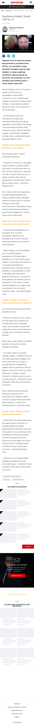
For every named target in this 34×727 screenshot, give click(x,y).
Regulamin (17, 703)
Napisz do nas (16, 575)
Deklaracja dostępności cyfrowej (17, 707)
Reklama (17, 717)
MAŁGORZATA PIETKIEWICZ (12, 476)
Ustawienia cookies (17, 713)
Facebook (3, 56)
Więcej (27, 546)
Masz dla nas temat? (18, 7)
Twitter (8, 56)
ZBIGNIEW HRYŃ (18, 479)
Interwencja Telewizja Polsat (17, 594)
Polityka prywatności (17, 710)
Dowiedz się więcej (14, 31)
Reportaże (8, 10)
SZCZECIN (6, 479)
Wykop (13, 56)
